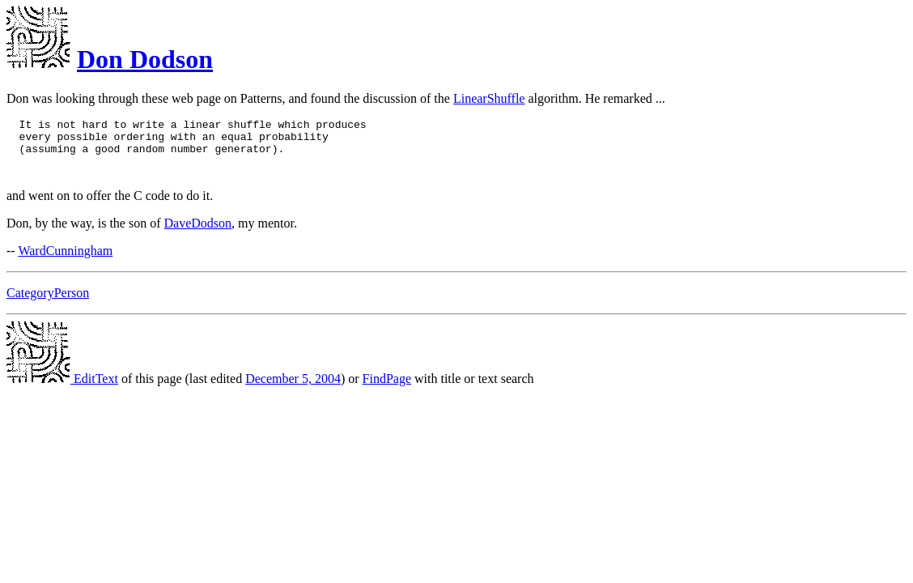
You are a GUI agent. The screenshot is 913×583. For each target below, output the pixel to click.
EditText (62, 388)
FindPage (387, 388)
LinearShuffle (489, 98)
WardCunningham (65, 260)
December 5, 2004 (293, 388)
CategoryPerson (47, 302)
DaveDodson (198, 233)
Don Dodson (145, 59)
